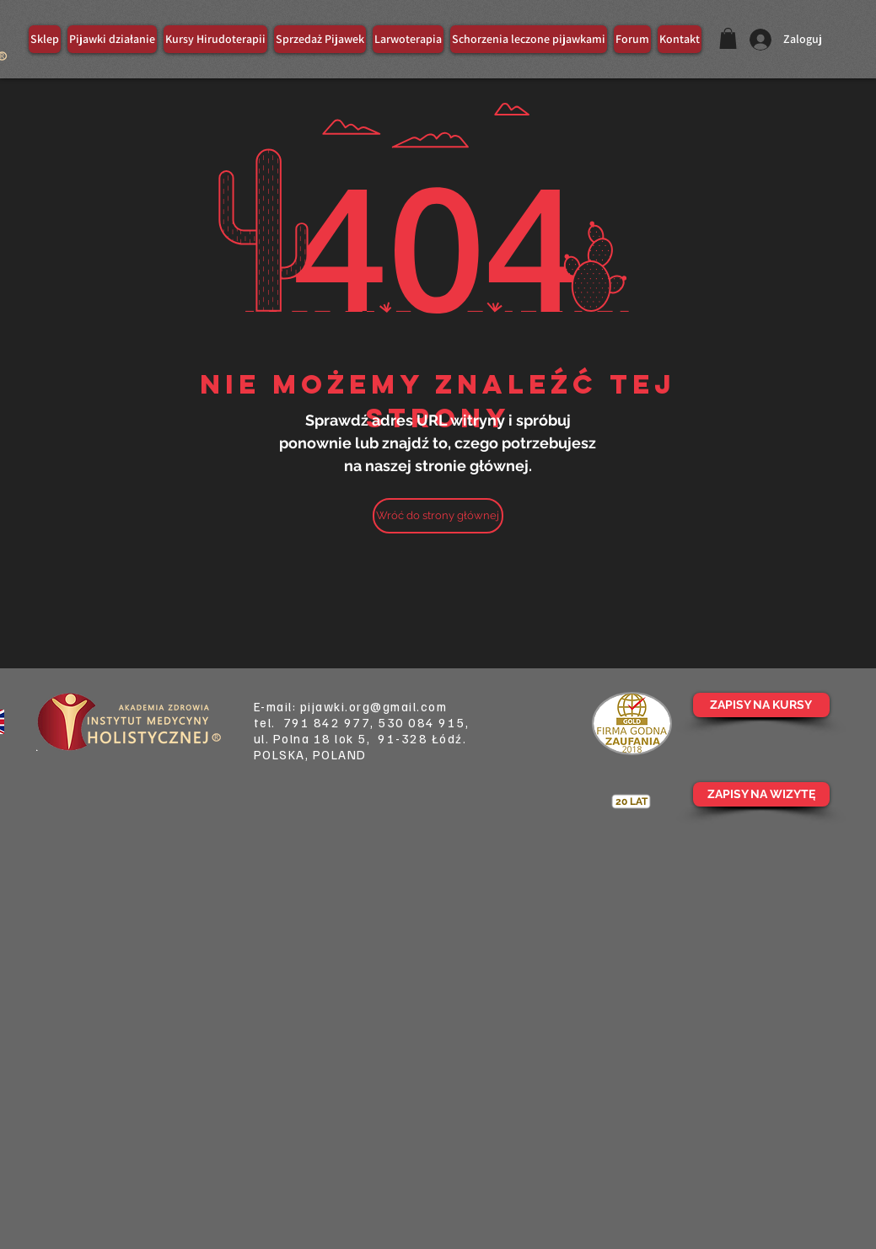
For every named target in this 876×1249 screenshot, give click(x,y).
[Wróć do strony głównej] (438, 515)
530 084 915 (421, 722)
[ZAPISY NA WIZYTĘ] (761, 794)
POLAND (340, 754)
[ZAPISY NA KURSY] (761, 705)
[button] (728, 38)
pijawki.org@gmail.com (374, 706)
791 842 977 (327, 722)
